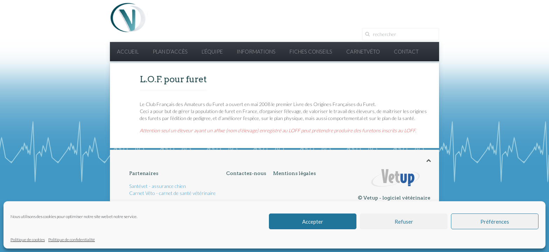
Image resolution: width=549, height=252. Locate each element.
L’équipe (212, 51)
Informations (256, 51)
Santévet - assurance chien (157, 186)
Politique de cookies (28, 239)
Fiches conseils (311, 51)
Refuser (404, 221)
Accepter (312, 221)
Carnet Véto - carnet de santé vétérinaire (172, 193)
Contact (406, 51)
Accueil (128, 51)
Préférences (494, 221)
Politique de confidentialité (71, 239)
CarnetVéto (363, 51)
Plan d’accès (170, 51)
